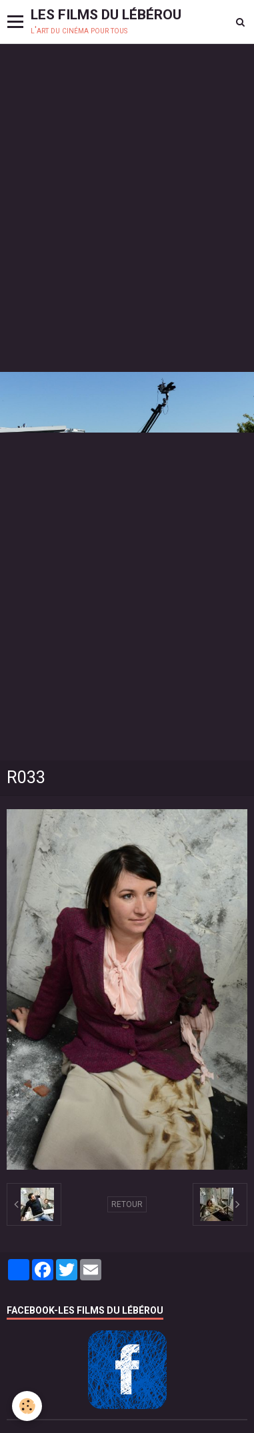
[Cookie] (27, 1406)
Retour (127, 1204)
